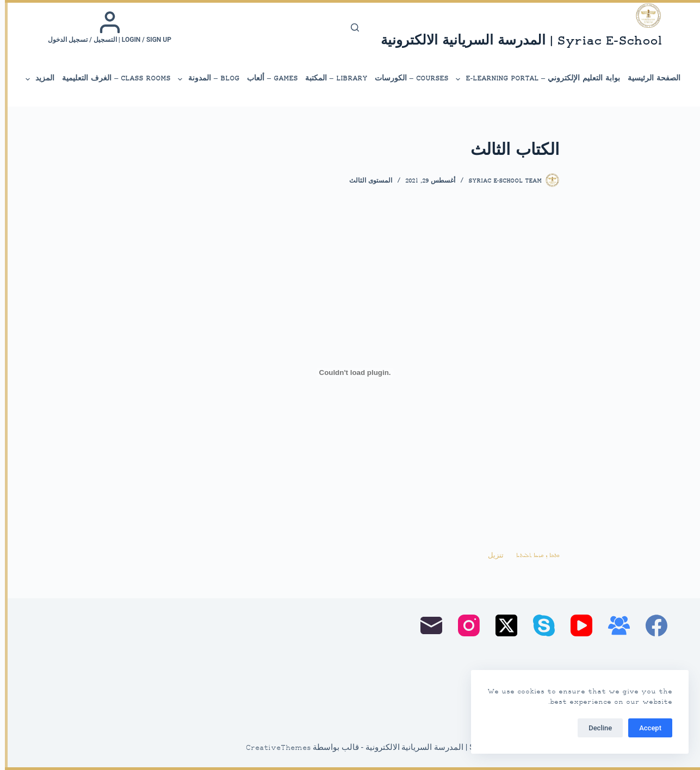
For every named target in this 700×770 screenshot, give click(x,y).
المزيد (34, 79)
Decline (595, 728)
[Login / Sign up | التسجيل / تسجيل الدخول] (104, 27)
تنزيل (491, 556)
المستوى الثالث (365, 181)
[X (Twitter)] (501, 625)
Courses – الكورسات (406, 78)
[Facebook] (651, 625)
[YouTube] (576, 625)
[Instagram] (464, 625)
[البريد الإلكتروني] (426, 625)
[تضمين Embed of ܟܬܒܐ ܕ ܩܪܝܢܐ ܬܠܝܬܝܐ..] (350, 373)
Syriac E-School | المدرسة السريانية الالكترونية (516, 41)
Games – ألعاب (267, 78)
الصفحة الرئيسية (649, 78)
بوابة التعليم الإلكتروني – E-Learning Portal (532, 79)
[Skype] (539, 625)
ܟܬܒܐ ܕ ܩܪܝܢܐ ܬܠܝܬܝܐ (532, 556)
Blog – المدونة (203, 79)
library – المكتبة (331, 78)
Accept (645, 728)
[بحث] (350, 27)
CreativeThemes (273, 748)
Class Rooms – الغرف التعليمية (111, 78)
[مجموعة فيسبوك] (614, 625)
